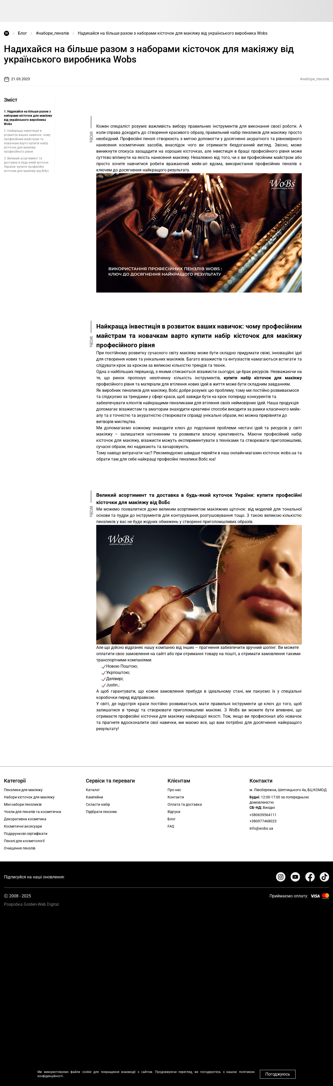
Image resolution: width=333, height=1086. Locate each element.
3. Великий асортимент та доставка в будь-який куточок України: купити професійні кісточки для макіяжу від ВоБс (26, 165)
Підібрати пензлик (101, 812)
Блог (22, 33)
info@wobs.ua (261, 828)
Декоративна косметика (25, 819)
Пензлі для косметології (24, 841)
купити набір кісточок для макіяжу (263, 377)
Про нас (174, 790)
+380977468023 (263, 821)
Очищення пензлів (19, 848)
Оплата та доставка (185, 804)
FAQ (171, 826)
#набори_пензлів (52, 33)
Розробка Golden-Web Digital (31, 904)
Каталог (93, 790)
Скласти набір (98, 804)
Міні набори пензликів (23, 804)
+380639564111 (263, 815)
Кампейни (94, 797)
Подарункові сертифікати (25, 833)
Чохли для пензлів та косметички (32, 812)
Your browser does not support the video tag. (166, 994)
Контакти (176, 797)
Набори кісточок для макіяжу (29, 797)
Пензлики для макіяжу (23, 790)
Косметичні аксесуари (23, 826)
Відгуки (174, 812)
